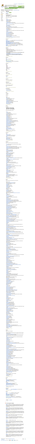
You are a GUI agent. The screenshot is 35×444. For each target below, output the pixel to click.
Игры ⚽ (16, 7)
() (7, 58)
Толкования (6, 7)
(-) (11, 378)
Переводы (9, 7)
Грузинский (2, 15)
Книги (12, 7)
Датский (1, 11)
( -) (7, 88)
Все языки (2, 13)
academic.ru (2, 5)
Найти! (23, 6)
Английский (2, 14)
